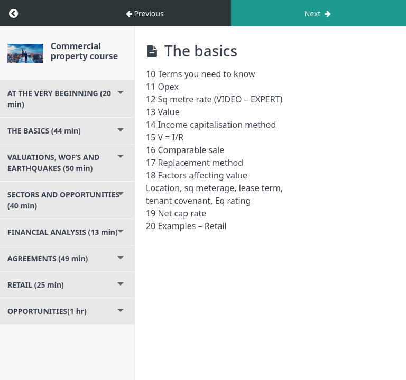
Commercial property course (84, 51)
